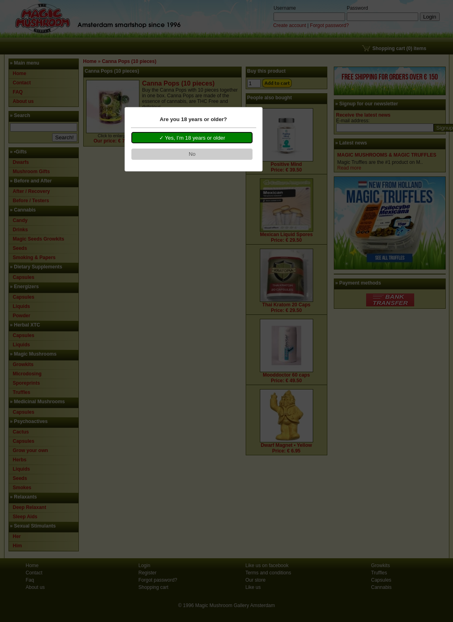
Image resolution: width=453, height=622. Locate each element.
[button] (192, 137)
